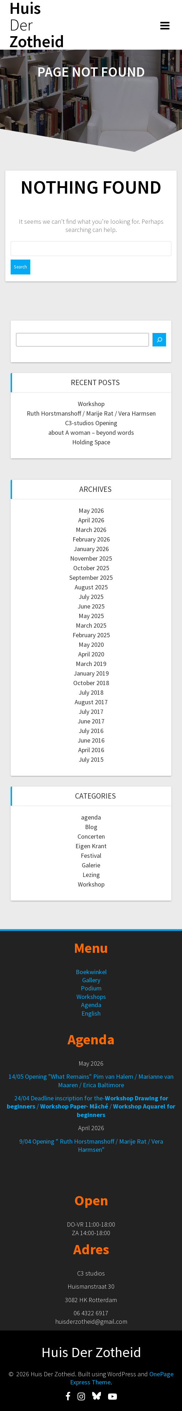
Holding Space (91, 442)
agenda (91, 817)
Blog (91, 827)
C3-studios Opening (91, 423)
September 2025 (91, 577)
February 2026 (91, 539)
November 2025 (91, 558)
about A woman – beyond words (91, 432)
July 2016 (91, 731)
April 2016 (91, 750)
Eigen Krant (91, 846)
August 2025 (91, 587)
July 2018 (91, 692)
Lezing (91, 875)
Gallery (91, 980)
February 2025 (91, 635)
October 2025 (91, 568)
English (91, 1013)
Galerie (91, 865)
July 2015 (91, 759)
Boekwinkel (91, 972)
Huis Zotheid (36, 25)
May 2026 (91, 510)
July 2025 (91, 597)
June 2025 (91, 606)
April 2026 (91, 520)
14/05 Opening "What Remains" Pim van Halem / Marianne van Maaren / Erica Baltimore (91, 1080)
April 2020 (91, 654)
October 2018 (91, 683)
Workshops (91, 997)
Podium (91, 988)
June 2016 (91, 740)
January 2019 (91, 673)
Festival (91, 855)
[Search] (159, 339)
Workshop (91, 404)
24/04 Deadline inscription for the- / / (91, 1106)
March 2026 (91, 530)
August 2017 (91, 702)
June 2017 (91, 721)
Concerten (91, 836)
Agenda (91, 1005)
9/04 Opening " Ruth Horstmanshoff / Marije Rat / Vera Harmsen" (91, 1145)
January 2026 (91, 549)
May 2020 (91, 644)
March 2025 (91, 625)
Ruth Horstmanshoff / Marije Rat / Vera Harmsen (91, 413)
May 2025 (91, 616)
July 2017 (91, 711)
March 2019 (91, 664)
